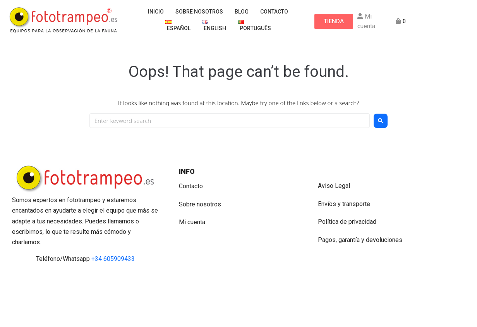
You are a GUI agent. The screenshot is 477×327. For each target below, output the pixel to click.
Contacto (191, 186)
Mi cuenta (192, 222)
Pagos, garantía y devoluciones (360, 240)
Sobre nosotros (200, 204)
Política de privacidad (347, 221)
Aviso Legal (334, 185)
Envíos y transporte (344, 204)
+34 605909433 (113, 258)
